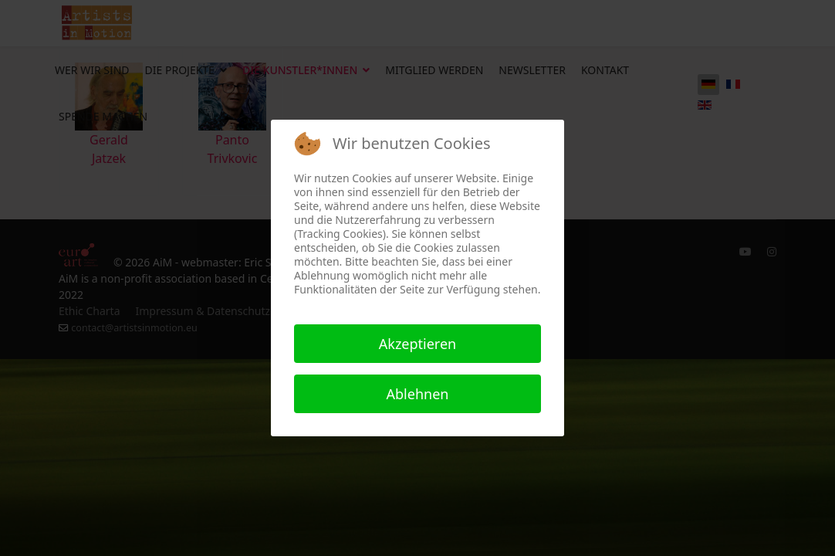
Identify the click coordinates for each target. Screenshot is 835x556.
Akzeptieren (417, 343)
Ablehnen (418, 394)
